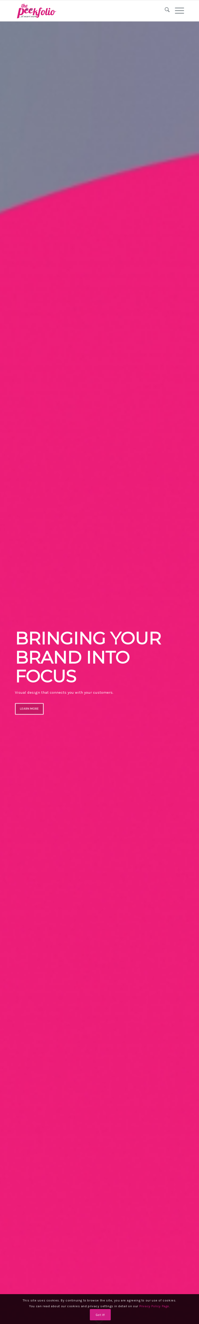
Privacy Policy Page (154, 1306)
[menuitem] (164, 10)
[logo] (82, 10)
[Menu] (177, 10)
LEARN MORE (29, 708)
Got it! (100, 1315)
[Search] (164, 10)
